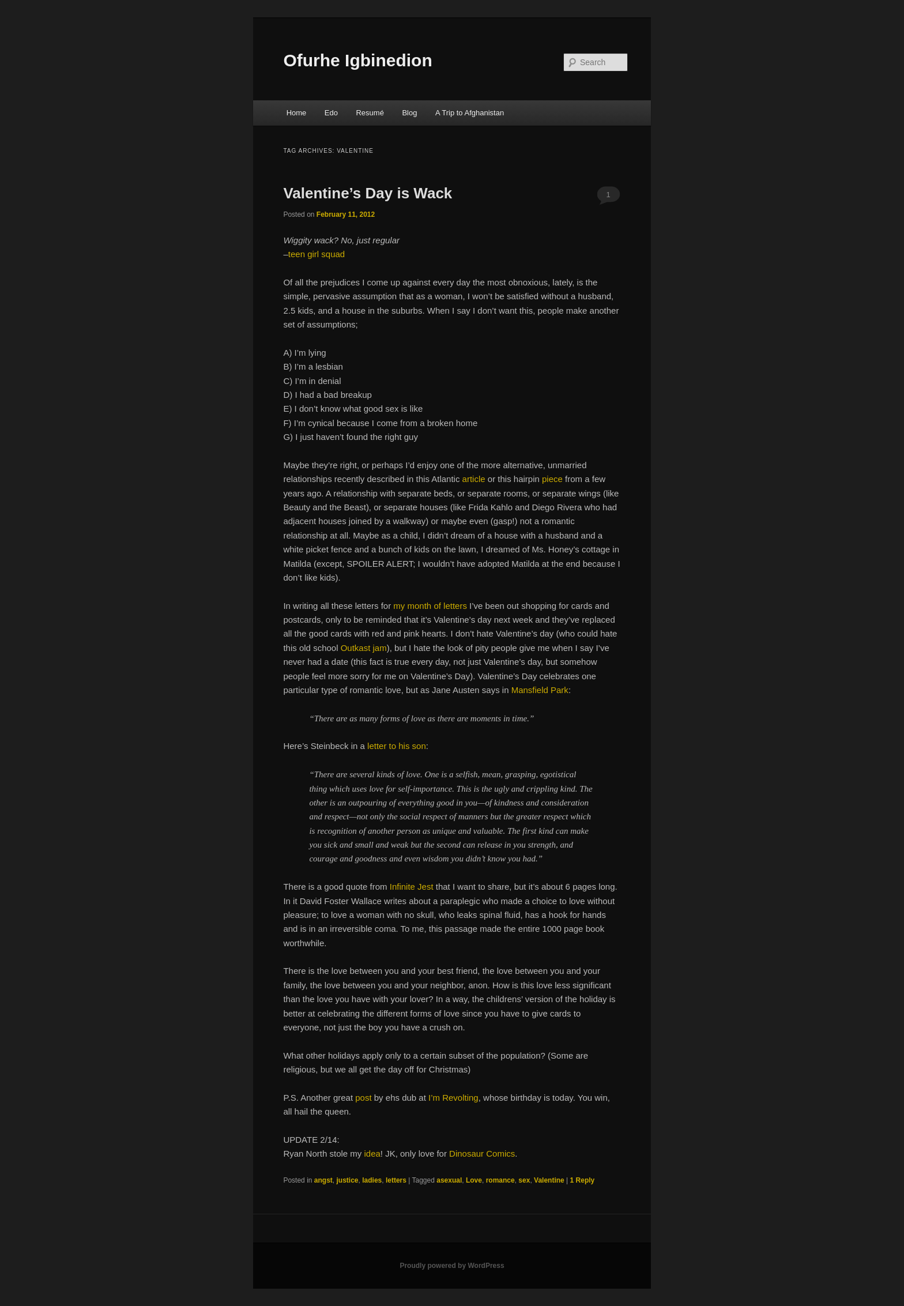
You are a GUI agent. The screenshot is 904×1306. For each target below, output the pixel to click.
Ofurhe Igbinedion (357, 60)
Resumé (369, 112)
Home (297, 112)
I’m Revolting (453, 1097)
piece (552, 479)
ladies (372, 1180)
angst (323, 1180)
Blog (409, 112)
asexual (449, 1180)
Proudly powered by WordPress (452, 1266)
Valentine (549, 1180)
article (473, 479)
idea (372, 1153)
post (363, 1097)
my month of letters (430, 606)
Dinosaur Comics (482, 1153)
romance (500, 1180)
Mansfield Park (539, 690)
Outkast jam (364, 648)
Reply (582, 1180)
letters (396, 1180)
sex (524, 1180)
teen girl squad (316, 254)
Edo (331, 112)
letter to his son (396, 746)
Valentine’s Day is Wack (367, 193)
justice (348, 1180)
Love (474, 1180)
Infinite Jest (412, 886)
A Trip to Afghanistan (469, 112)
